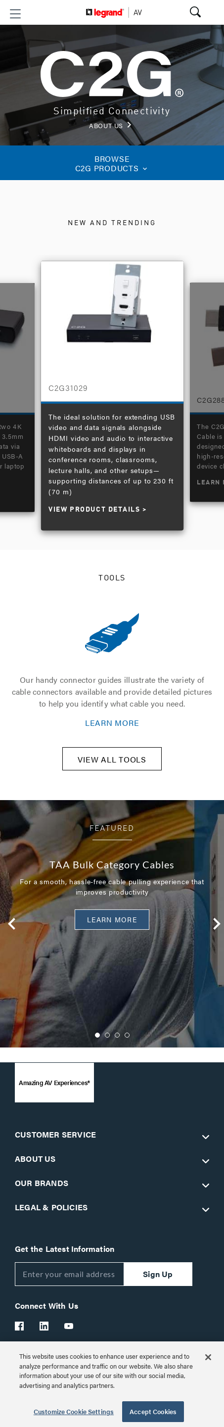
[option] (112, 391)
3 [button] (117, 1035)
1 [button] (97, 1035)
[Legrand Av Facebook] (20, 1326)
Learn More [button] (112, 919)
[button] (15, 13)
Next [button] (212, 923)
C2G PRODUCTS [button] (112, 163)
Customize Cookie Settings (74, 1411)
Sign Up (158, 1274)
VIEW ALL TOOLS (112, 759)
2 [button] (107, 1035)
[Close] (208, 1357)
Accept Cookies (153, 1411)
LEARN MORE (112, 722)
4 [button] (127, 1035)
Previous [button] (7, 923)
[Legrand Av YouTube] (69, 1326)
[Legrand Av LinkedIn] (44, 1326)
